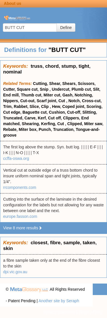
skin (8, 248)
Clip (45, 106)
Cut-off (73, 112)
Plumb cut (81, 89)
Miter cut (52, 95)
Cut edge (11, 112)
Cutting (40, 83)
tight (84, 66)
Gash (67, 95)
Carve (30, 118)
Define (66, 27)
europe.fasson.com (20, 216)
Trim (7, 106)
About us (12, 3)
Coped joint (73, 106)
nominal (12, 72)
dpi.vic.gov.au (15, 271)
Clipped (74, 123)
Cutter (9, 89)
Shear (54, 83)
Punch (45, 129)
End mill (11, 95)
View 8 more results (22, 228)
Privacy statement (59, 312)
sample (71, 242)
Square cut (27, 89)
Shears (69, 83)
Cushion (57, 112)
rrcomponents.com (19, 187)
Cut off (54, 118)
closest (39, 242)
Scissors (86, 83)
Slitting (89, 112)
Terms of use (89, 312)
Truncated (12, 118)
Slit (96, 89)
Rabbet (20, 106)
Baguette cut (35, 112)
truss (37, 66)
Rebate (10, 129)
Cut (62, 100)
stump (68, 66)
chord (51, 66)
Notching (83, 95)
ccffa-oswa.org (16, 158)
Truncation (63, 129)
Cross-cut (91, 100)
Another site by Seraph (59, 300)
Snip (44, 89)
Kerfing (48, 123)
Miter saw (93, 123)
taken (89, 242)
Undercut (60, 89)
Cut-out (27, 100)
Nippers (10, 100)
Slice (34, 106)
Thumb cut (31, 95)
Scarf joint (46, 100)
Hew (56, 106)
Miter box (27, 129)
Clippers (71, 118)
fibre (55, 242)
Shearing (30, 123)
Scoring (93, 106)
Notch (74, 100)
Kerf (42, 118)
